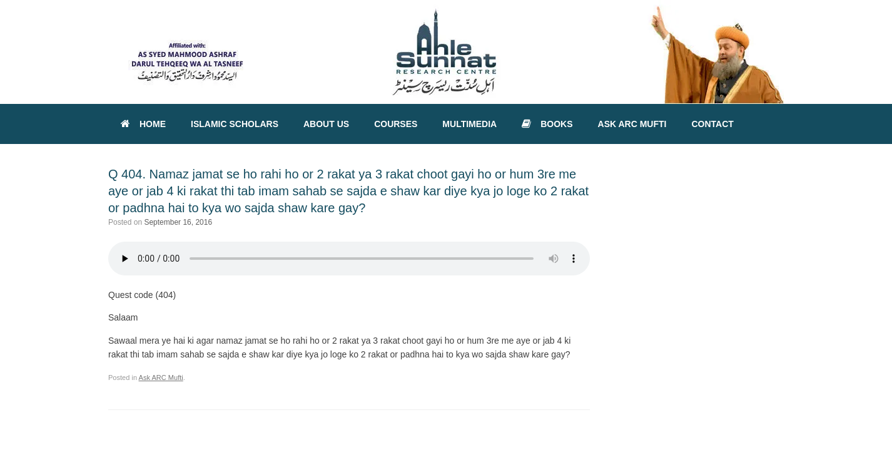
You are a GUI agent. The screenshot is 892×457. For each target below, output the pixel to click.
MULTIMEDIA (469, 124)
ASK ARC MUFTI (632, 124)
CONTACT (712, 124)
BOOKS (547, 124)
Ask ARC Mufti (161, 377)
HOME (143, 124)
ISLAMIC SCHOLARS (234, 124)
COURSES (395, 124)
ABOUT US (326, 124)
